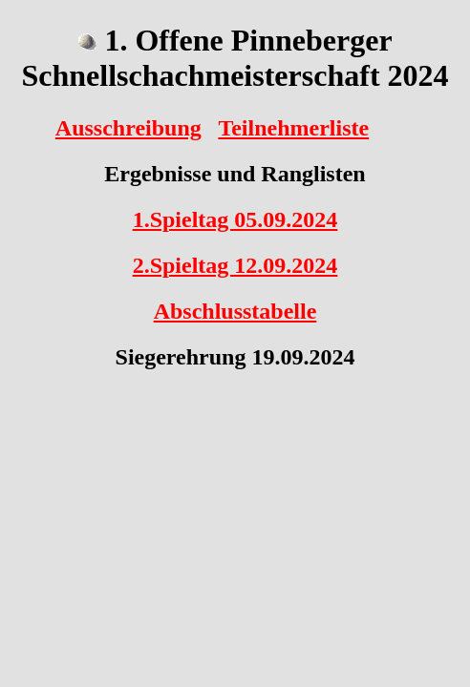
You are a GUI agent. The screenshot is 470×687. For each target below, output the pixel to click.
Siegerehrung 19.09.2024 (235, 356)
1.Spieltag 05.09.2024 (235, 219)
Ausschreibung (128, 127)
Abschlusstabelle (235, 311)
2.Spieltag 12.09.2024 (235, 265)
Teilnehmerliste (293, 127)
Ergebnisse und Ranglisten (234, 173)
